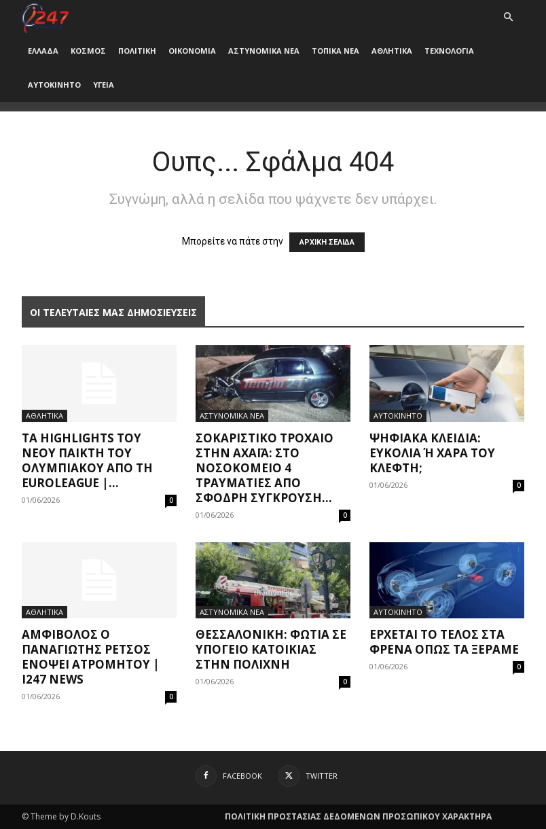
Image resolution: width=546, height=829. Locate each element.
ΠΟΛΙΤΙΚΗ (137, 51)
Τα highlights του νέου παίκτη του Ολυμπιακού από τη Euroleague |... (87, 460)
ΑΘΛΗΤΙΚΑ (391, 51)
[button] (508, 17)
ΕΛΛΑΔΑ (43, 51)
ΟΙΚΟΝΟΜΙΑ (192, 51)
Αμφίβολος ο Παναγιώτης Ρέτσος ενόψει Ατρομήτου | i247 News (91, 657)
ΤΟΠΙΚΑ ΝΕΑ (335, 51)
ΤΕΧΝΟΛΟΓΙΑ (449, 51)
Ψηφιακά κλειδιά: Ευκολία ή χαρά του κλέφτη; (432, 453)
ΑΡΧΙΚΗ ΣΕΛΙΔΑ (326, 242)
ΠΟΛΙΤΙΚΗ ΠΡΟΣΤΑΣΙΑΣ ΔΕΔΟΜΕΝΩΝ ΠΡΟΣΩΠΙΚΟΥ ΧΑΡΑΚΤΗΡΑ (358, 816)
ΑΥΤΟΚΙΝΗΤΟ (54, 85)
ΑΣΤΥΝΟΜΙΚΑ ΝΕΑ (263, 51)
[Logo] (45, 16)
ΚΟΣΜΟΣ (88, 51)
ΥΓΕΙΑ (103, 85)
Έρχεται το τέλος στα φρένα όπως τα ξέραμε (444, 642)
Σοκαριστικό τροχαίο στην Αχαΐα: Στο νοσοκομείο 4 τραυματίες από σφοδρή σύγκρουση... (264, 468)
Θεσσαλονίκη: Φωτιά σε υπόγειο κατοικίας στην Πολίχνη (271, 649)
